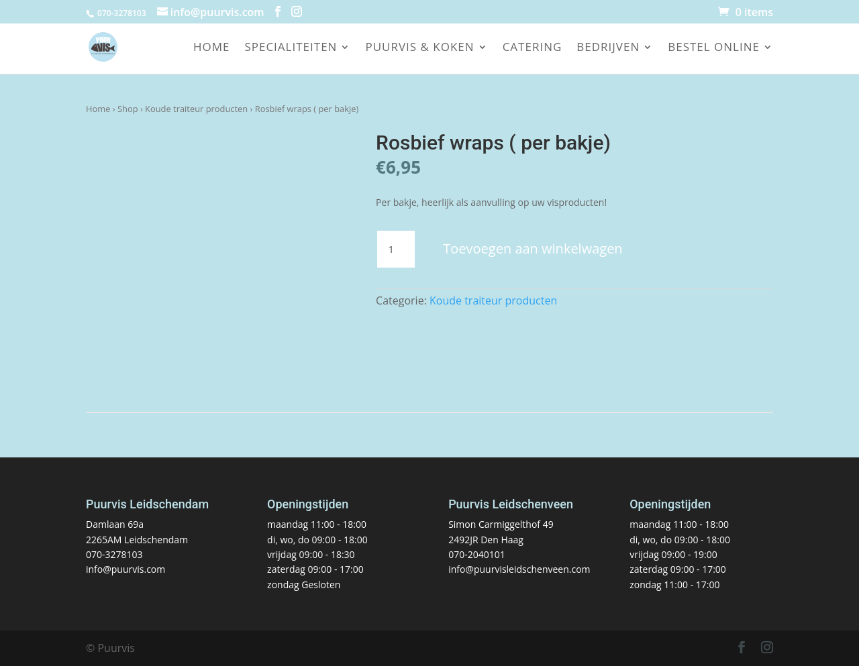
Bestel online (714, 48)
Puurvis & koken (419, 48)
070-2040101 (476, 554)
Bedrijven (608, 48)
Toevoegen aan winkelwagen (532, 248)
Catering (532, 48)
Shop (127, 109)
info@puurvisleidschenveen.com (519, 569)
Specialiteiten (290, 48)
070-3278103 (114, 554)
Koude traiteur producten (196, 109)
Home (211, 48)
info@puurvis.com (125, 569)
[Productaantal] (396, 249)
